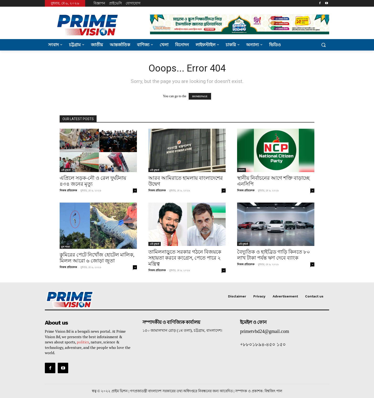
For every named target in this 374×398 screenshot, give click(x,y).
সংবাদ (241, 170)
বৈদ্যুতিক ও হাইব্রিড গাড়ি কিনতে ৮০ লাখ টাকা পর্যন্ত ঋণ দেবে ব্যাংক (273, 255)
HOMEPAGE (200, 96)
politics (83, 342)
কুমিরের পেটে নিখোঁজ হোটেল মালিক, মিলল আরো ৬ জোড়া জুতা (97, 258)
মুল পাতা (65, 246)
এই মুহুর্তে (66, 170)
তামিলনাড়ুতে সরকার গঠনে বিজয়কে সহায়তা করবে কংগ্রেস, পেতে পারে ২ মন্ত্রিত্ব (184, 258)
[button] (323, 45)
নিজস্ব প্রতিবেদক (68, 190)
